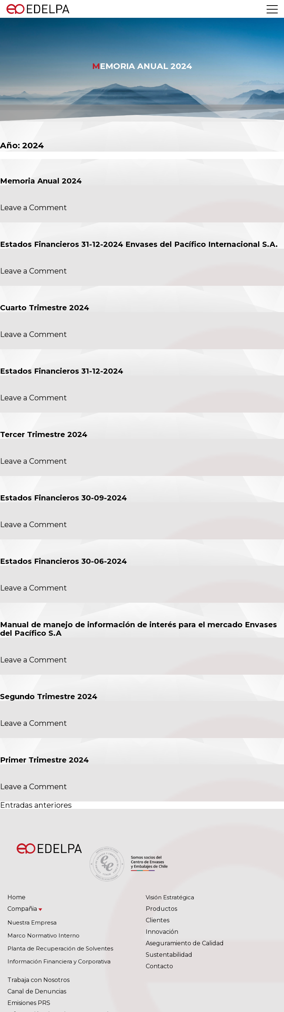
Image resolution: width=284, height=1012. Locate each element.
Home (16, 897)
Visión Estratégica (170, 897)
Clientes (157, 920)
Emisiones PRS (28, 1002)
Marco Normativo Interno (43, 935)
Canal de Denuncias (36, 991)
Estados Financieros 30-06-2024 (63, 561)
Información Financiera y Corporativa (59, 961)
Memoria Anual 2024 (41, 180)
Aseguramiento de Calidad (185, 943)
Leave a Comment (33, 207)
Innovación (162, 931)
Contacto (159, 966)
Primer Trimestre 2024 (44, 759)
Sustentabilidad (169, 954)
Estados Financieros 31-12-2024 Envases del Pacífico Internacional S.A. (139, 244)
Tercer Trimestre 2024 (43, 434)
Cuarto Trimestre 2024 (44, 307)
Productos (161, 908)
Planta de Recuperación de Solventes (60, 948)
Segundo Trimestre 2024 (48, 696)
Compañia (22, 908)
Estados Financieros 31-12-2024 (61, 371)
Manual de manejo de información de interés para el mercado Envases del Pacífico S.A (138, 629)
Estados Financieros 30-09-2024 (63, 497)
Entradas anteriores (36, 805)
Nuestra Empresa (32, 922)
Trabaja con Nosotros (38, 979)
